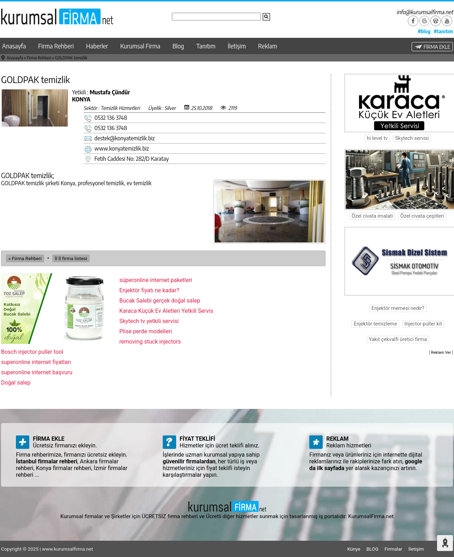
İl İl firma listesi (71, 258)
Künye (353, 549)
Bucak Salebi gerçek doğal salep (159, 300)
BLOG (372, 549)
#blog (424, 31)
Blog (178, 46)
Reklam (267, 46)
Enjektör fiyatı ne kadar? (149, 290)
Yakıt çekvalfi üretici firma (398, 339)
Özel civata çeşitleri (422, 216)
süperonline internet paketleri (155, 280)
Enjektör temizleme (375, 324)
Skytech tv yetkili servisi (149, 321)
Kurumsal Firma (140, 46)
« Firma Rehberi (25, 258)
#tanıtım (443, 31)
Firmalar (393, 549)
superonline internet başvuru (36, 372)
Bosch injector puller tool (32, 351)
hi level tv (377, 138)
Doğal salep (16, 382)
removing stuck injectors (150, 341)
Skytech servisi (412, 138)
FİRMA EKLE (432, 46)
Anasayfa (14, 46)
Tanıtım (205, 46)
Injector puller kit (423, 324)
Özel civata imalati (372, 216)
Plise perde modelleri (145, 331)
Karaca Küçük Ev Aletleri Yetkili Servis (166, 310)
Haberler (97, 46)
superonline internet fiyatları (36, 362)
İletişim (237, 46)
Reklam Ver (441, 352)
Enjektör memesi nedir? (397, 308)
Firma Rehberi (56, 46)
